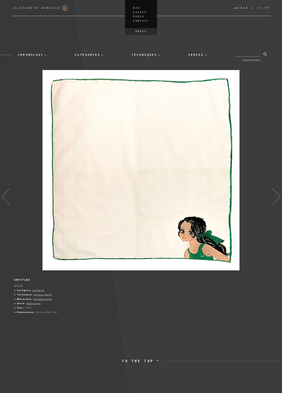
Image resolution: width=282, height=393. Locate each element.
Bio (136, 7)
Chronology (30, 54)
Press (138, 16)
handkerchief (42, 299)
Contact (141, 20)
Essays (139, 12)
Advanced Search (251, 60)
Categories (87, 54)
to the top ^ (141, 361)
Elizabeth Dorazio (39, 8)
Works (141, 31)
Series (196, 54)
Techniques (144, 54)
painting (38, 290)
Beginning (34, 303)
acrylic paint (43, 294)
